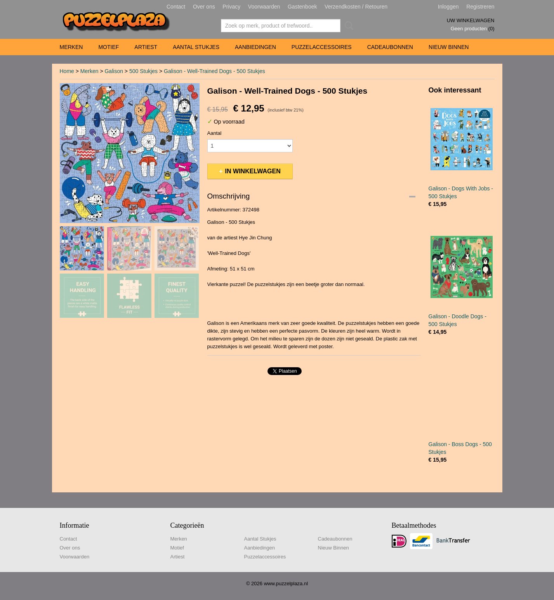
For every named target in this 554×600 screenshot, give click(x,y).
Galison (113, 71)
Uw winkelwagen (471, 20)
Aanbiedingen (255, 47)
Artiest (145, 47)
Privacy (231, 6)
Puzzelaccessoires (322, 47)
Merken (71, 47)
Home (67, 71)
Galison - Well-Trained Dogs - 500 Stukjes (214, 71)
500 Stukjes (143, 71)
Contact (176, 6)
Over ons (204, 6)
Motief (108, 47)
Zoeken (347, 25)
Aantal (214, 133)
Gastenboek (302, 6)
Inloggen (448, 6)
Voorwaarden (264, 6)
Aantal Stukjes (196, 47)
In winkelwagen (253, 171)
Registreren (480, 6)
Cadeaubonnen (390, 47)
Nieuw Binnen (449, 47)
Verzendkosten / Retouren (356, 6)
